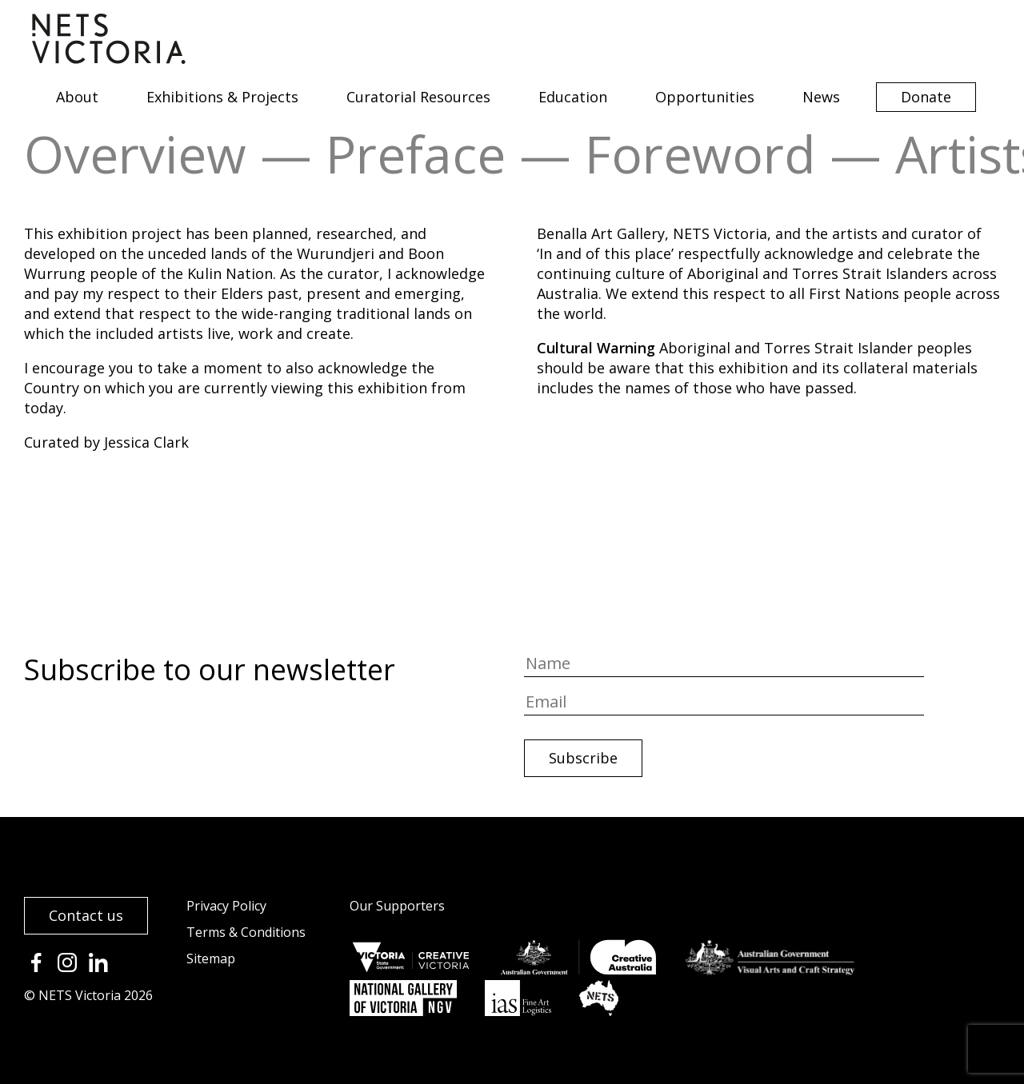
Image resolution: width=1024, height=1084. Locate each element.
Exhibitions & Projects (222, 96)
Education (572, 96)
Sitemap (210, 958)
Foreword (700, 154)
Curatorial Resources (418, 96)
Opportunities (704, 96)
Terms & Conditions (246, 932)
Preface (416, 154)
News (821, 96)
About (77, 96)
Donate (926, 96)
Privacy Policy (226, 906)
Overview (135, 154)
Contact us (86, 915)
